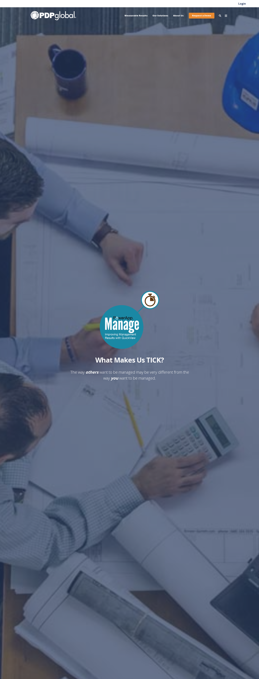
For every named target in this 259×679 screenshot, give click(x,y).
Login (242, 3)
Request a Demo (201, 15)
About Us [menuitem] (178, 15)
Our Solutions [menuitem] (160, 15)
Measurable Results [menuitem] (136, 15)
